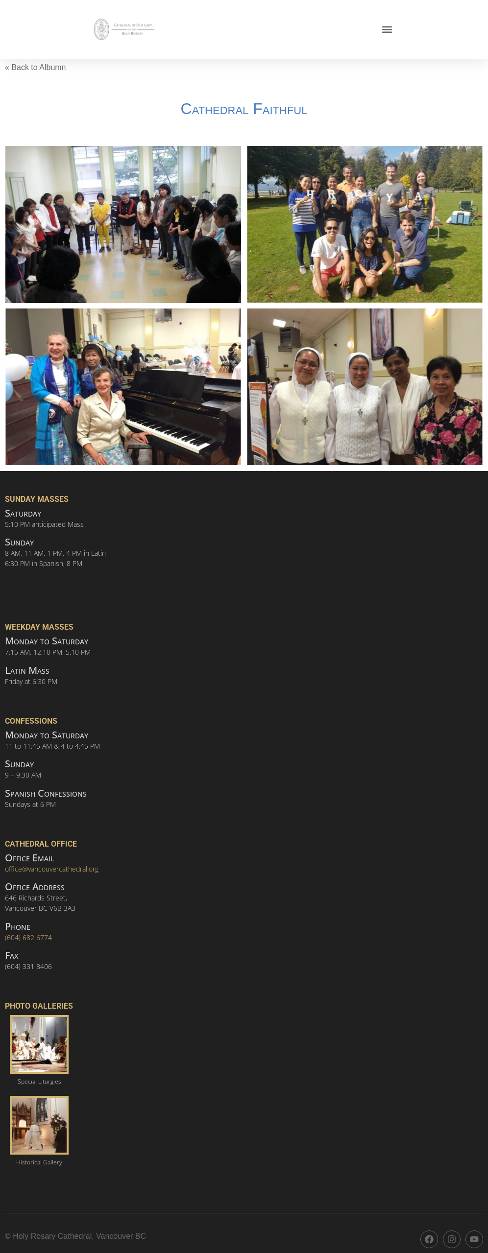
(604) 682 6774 (28, 937)
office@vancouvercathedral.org (51, 869)
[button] (387, 30)
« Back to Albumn (35, 67)
